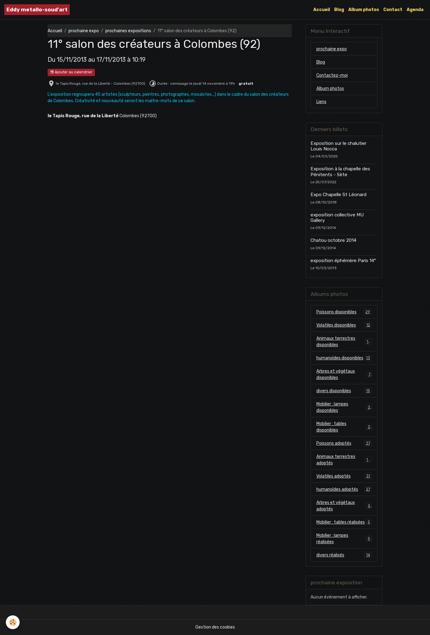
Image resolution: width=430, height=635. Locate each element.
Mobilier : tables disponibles (344, 427)
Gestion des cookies (215, 627)
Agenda (415, 9)
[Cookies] (13, 622)
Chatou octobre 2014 (333, 240)
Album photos (363, 9)
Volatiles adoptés (344, 476)
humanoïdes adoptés (344, 489)
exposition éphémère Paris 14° (343, 260)
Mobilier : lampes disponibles (344, 407)
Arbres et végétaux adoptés (344, 506)
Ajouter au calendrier (71, 72)
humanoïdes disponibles (344, 358)
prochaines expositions (128, 30)
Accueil (321, 9)
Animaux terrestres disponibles (344, 341)
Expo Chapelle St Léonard (338, 194)
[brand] (37, 9)
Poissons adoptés (344, 443)
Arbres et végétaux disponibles (344, 374)
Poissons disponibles (344, 312)
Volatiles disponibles (344, 325)
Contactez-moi (332, 75)
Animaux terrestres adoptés (344, 460)
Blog (339, 9)
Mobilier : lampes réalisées (344, 538)
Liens (321, 101)
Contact (392, 9)
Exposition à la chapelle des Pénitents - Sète (340, 171)
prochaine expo (83, 30)
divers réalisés (344, 555)
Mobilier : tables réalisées (344, 522)
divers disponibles (344, 391)
